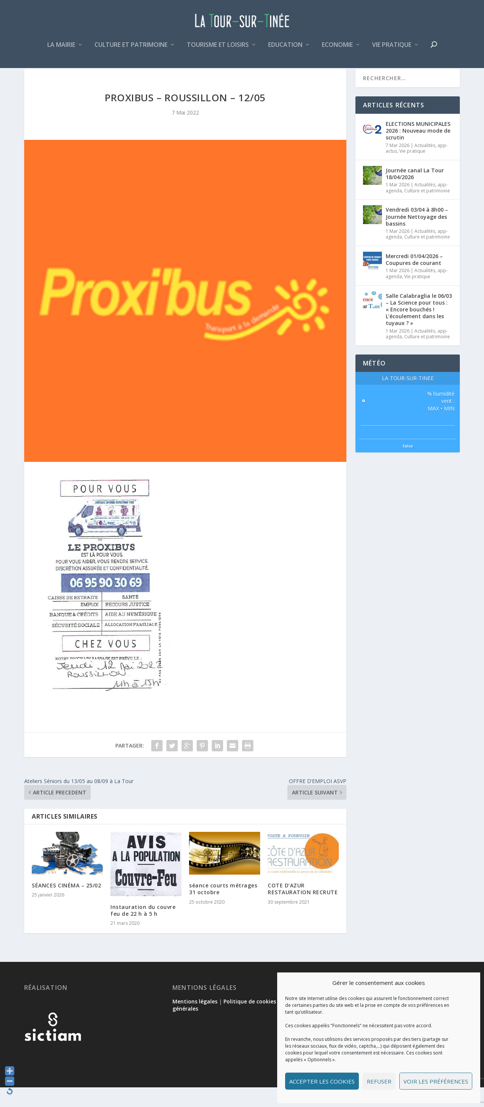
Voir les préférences (435, 1081)
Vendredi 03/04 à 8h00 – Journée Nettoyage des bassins (417, 236)
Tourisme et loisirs (218, 50)
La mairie (61, 50)
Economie (337, 50)
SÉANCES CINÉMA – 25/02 (66, 905)
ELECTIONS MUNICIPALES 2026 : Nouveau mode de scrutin (418, 150)
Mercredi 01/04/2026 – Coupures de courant (414, 279)
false (408, 465)
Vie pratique (391, 50)
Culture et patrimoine (131, 50)
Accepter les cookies (322, 1081)
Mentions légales (194, 1021)
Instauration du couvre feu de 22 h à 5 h (142, 930)
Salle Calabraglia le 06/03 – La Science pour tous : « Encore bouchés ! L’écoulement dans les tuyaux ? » (419, 329)
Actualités (424, 165)
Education (285, 50)
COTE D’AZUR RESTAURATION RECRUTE (303, 908)
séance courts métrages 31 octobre (223, 908)
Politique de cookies (249, 1021)
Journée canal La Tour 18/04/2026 (415, 193)
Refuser (379, 1081)
